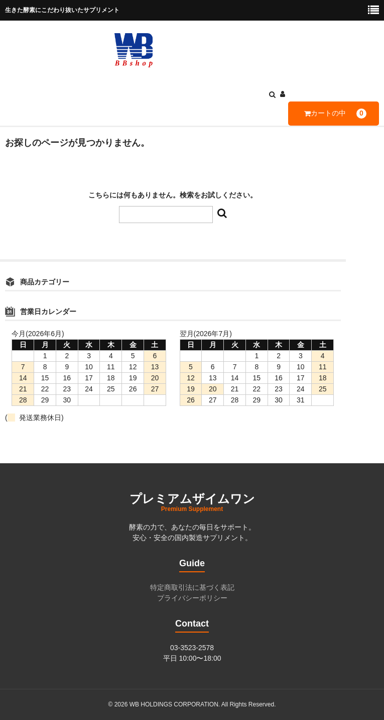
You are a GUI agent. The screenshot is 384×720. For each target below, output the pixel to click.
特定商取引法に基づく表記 (192, 587)
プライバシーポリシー (192, 598)
